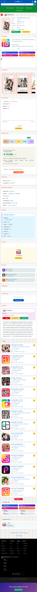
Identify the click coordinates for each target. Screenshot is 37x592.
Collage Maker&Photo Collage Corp (24, 412)
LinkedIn (24, 545)
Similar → (4, 52)
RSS (18, 553)
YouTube (24, 543)
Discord (24, 553)
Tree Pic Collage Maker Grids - (17, 444)
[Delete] (10, 519)
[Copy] (34, 36)
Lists (11, 545)
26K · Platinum (20, 373)
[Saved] (4, 2)
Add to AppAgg (18, 535)
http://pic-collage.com (12, 205)
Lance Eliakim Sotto (13, 274)
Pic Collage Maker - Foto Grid (17, 400)
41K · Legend (19, 461)
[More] (34, 351)
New (18, 543)
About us (3, 545)
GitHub (24, 548)
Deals (18, 548)
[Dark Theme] (32, 2)
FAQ (2, 543)
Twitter (24, 550)
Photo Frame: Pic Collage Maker (17, 488)
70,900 (20, 21)
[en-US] (19, 574)
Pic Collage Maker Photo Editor (17, 356)
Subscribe (8, 236)
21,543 (30, 7)
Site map (3, 550)
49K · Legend (20, 406)
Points (11, 548)
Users (11, 543)
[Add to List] (34, 345)
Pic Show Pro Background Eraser (17, 477)
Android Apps (7, 219)
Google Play (15, 31)
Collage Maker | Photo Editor (17, 422)
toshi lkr (10, 269)
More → (18, 499)
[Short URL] (20, 169)
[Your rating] (21, 24)
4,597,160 (11, 7)
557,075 (20, 10)
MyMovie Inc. (20, 401)
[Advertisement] (18, 62)
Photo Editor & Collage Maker (23, 423)
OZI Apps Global (21, 490)
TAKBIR (19, 357)
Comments (12, 553)
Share (6, 318)
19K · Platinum (20, 450)
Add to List (27, 31)
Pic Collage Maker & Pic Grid (17, 367)
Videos (18, 550)
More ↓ (18, 48)
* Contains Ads (6, 101)
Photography (13, 346)
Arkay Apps (20, 390)
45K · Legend (20, 439)
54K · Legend (20, 362)
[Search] (11, 4)
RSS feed (13, 336)
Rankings (12, 550)
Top (17, 545)
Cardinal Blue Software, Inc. (9, 214)
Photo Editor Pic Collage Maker (17, 455)
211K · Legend (22, 351)
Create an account (18, 589)
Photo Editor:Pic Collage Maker (17, 466)
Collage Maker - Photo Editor (17, 411)
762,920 (21, 7)
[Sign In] (35, 2)
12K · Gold (19, 395)
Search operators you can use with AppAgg (18, 532)
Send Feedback (4, 553)
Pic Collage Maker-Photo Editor (17, 389)
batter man (20, 434)
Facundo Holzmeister (13, 279)
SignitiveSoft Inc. (21, 368)
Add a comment (22, 25)
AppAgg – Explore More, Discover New (19, 578)
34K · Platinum (20, 384)
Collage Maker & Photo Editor (17, 345)
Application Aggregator (14, 556)
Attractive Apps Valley (22, 379)
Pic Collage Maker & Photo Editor (24, 346)
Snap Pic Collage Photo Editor (17, 433)
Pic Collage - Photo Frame (16, 378)
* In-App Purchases (13, 101)
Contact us (3, 548)
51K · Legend (20, 417)
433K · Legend (22, 428)
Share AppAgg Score (18, 172)
